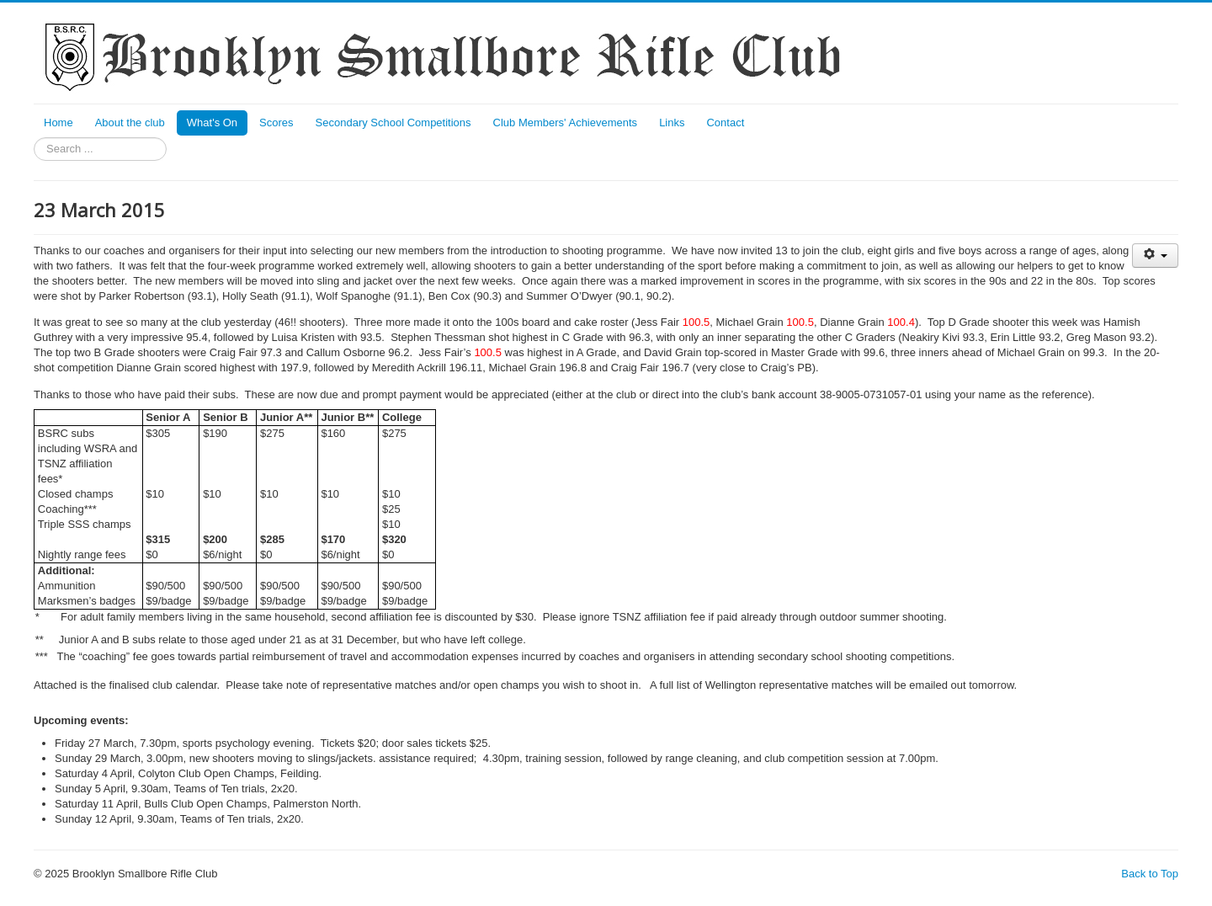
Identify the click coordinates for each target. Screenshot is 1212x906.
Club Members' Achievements (565, 122)
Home (58, 122)
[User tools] (1155, 255)
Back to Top (1149, 873)
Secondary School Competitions (393, 122)
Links (671, 122)
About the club (130, 122)
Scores (276, 122)
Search (34, 137)
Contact (725, 122)
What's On (212, 122)
